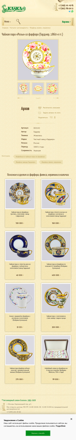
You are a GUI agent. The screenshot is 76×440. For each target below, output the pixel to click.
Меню (7, 21)
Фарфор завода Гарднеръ (25, 162)
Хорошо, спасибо (38, 433)
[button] (71, 419)
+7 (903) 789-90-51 (66, 8)
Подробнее (60, 426)
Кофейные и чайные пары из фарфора (30, 156)
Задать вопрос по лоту (49, 113)
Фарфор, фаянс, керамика (51, 162)
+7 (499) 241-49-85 (66, 5)
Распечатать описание (49, 107)
